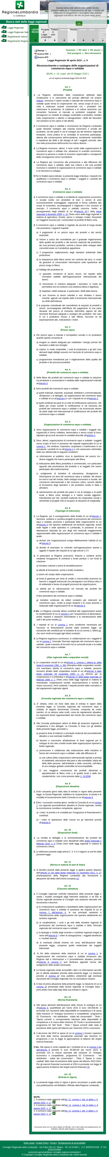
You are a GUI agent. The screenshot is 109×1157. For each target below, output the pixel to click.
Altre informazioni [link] (93, 53)
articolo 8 (88, 797)
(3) (88, 1067)
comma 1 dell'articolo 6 (52, 912)
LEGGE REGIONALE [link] (35, 30)
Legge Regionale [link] (12, 28)
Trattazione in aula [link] (54, 32)
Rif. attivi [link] (83, 50)
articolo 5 (43, 383)
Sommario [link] (70, 50)
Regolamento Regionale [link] (15, 41)
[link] (20, 17)
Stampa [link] (39, 50)
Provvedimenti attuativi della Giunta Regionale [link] (102, 34)
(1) (60, 619)
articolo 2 (93, 398)
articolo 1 (96, 516)
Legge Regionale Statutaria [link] (17, 32)
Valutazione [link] (83, 29)
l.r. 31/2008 (85, 776)
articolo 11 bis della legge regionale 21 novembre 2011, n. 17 (71, 873)
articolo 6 (46, 822)
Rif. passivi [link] (95, 50)
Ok (79, 23)
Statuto (40, 100)
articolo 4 (69, 449)
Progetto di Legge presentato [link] (44, 33)
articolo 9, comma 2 (50, 962)
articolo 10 (81, 211)
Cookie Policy (42, 1143)
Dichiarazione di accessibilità (71, 1143)
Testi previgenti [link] (74, 53)
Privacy (53, 1143)
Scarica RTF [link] (41, 57)
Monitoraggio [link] (63, 29)
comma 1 (41, 446)
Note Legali (29, 1143)
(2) (77, 878)
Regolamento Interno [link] (14, 36)
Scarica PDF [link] (41, 54)
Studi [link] (91, 29)
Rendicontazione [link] (73, 29)
